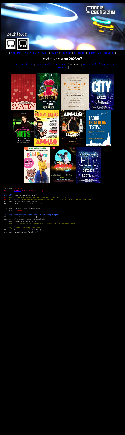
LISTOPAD (112, 64)
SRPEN (86, 64)
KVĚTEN (49, 64)
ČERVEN (60, 64)
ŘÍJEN (102, 64)
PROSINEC (62, 67)
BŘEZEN (29, 64)
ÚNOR (19, 64)
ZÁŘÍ (94, 64)
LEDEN (11, 64)
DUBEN (39, 64)
